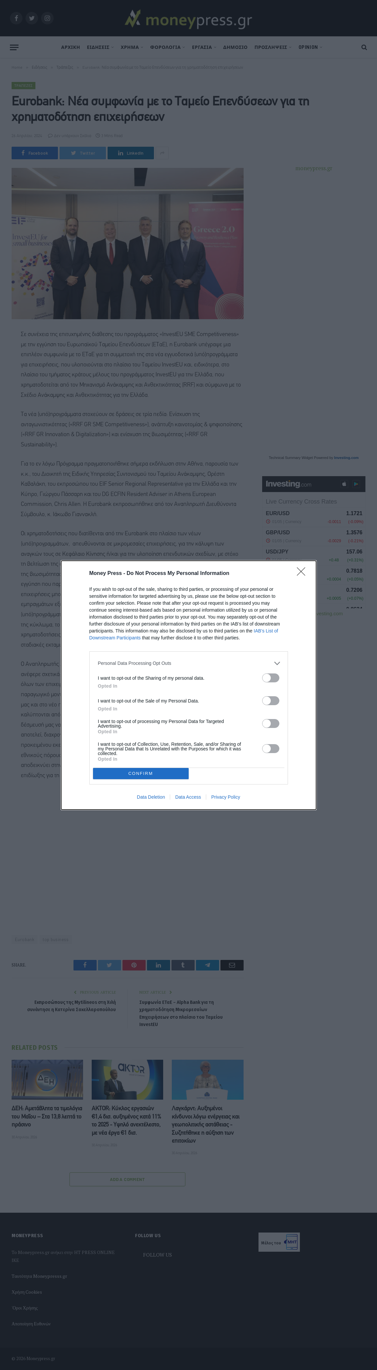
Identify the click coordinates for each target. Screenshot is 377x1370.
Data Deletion (151, 797)
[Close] (303, 573)
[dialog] (188, 685)
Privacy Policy (225, 797)
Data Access (188, 797)
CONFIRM (140, 773)
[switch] (270, 677)
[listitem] (188, 663)
